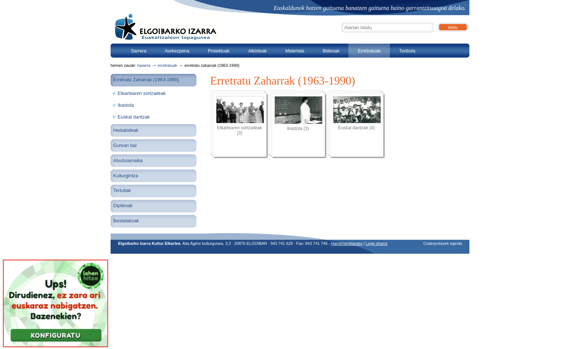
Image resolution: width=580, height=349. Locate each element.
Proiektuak (219, 51)
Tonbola (407, 51)
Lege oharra (377, 243)
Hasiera (144, 65)
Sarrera (138, 51)
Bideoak (331, 51)
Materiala (294, 51)
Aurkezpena (177, 51)
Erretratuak (369, 51)
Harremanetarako (346, 243)
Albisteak (257, 51)
